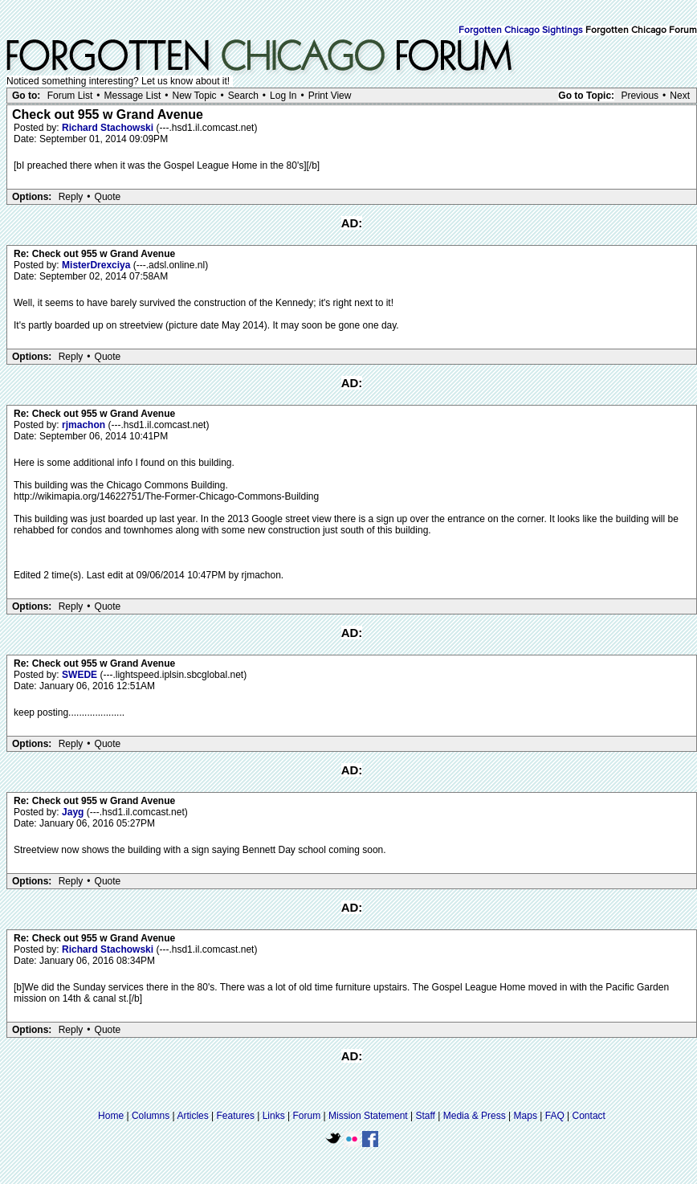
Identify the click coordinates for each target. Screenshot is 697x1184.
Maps (525, 1115)
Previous (639, 95)
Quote (108, 196)
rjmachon (85, 425)
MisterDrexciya (97, 265)
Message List (132, 95)
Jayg (74, 812)
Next (680, 95)
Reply (71, 196)
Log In (283, 95)
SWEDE (81, 674)
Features (236, 1115)
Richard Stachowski (109, 127)
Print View (330, 95)
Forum (307, 1115)
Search (243, 95)
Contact (589, 1115)
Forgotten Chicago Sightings (521, 30)
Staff (424, 1115)
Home (111, 1115)
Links (274, 1115)
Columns (150, 1115)
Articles (192, 1115)
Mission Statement (368, 1115)
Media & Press (474, 1115)
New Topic (194, 95)
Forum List (70, 95)
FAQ (555, 1115)
